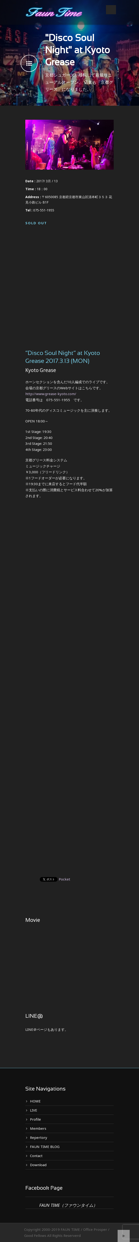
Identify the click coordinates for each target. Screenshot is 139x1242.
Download (38, 1164)
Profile (35, 1119)
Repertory (38, 1137)
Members (38, 1128)
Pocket (64, 879)
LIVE (33, 1110)
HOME (35, 1101)
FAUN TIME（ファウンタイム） (68, 1205)
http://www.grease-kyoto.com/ (50, 393)
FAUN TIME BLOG (45, 1146)
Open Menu (111, 9)
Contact (36, 1155)
